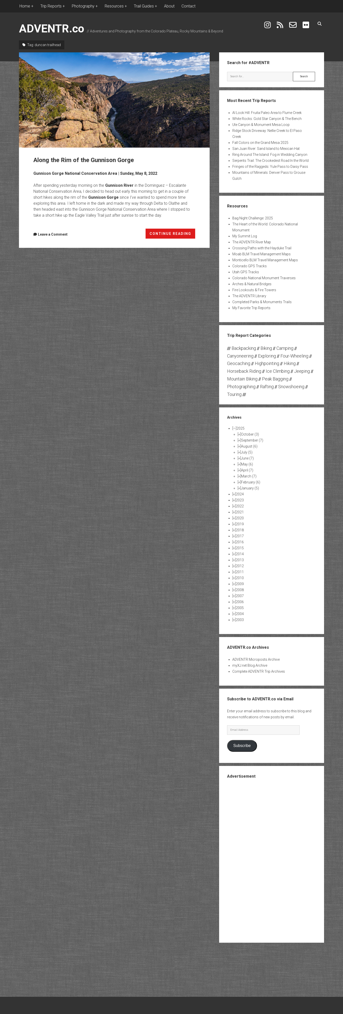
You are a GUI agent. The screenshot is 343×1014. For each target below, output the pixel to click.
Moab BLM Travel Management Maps (261, 254)
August (249, 446)
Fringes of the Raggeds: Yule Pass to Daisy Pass (270, 167)
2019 (240, 524)
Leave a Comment (53, 234)
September (252, 440)
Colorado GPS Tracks (249, 266)
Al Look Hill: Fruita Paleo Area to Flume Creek (267, 113)
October (250, 434)
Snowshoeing (291, 386)
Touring (234, 394)
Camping (284, 348)
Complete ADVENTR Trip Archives (258, 671)
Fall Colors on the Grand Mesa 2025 (260, 143)
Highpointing (267, 363)
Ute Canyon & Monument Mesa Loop (261, 125)
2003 (240, 620)
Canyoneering (240, 356)
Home (24, 6)
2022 (240, 506)
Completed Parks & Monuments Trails (262, 302)
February (250, 482)
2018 (240, 530)
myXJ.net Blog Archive (249, 665)
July (247, 452)
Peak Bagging (275, 378)
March (249, 476)
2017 (240, 536)
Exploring (267, 356)
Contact (188, 6)
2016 (240, 542)
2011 (240, 572)
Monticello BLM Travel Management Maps (265, 260)
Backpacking (244, 348)
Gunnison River (119, 185)
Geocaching (238, 363)
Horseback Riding (244, 371)
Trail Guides (144, 6)
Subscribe (242, 745)
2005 (240, 608)
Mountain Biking (242, 378)
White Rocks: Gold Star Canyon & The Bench (267, 119)
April (247, 470)
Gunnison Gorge (103, 197)
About (169, 6)
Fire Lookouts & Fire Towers (254, 290)
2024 (240, 494)
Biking (266, 348)
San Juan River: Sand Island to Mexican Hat (266, 149)
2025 (241, 428)
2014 (240, 554)
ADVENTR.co (51, 28)
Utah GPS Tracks (245, 272)
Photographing (241, 386)
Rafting (267, 386)
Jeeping (302, 371)
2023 (240, 500)
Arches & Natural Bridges (251, 284)
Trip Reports (51, 6)
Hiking (290, 363)
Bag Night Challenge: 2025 (252, 218)
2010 (240, 578)
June (247, 458)
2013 (240, 560)
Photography (83, 6)
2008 (240, 590)
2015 (240, 548)
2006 (240, 602)
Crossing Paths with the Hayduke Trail (261, 248)
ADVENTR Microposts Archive (256, 659)
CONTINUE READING (172, 234)
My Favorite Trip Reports (251, 308)
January (250, 488)
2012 (240, 566)
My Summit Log (244, 236)
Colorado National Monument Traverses (264, 278)
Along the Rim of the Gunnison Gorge (114, 100)
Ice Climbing (278, 371)
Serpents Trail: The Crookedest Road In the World (270, 161)
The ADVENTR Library (249, 296)
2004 (240, 614)
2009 (240, 584)
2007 (240, 596)
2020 (240, 518)
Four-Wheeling (294, 356)
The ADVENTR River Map (251, 242)
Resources (114, 6)
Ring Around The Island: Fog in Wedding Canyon (269, 155)
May (247, 464)
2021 (240, 512)
